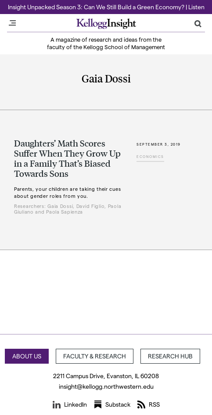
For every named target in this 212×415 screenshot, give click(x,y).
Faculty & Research (94, 356)
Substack (112, 404)
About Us (26, 356)
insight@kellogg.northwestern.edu (106, 386)
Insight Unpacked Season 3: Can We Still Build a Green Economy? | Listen (106, 7)
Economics (150, 156)
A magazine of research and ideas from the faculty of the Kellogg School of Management (106, 43)
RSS (148, 404)
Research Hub (170, 356)
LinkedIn (70, 404)
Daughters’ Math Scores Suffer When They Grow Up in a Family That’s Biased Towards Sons (67, 158)
